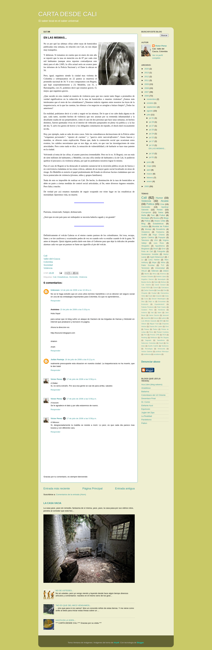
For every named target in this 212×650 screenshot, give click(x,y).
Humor (159, 197)
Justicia (144, 226)
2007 (146, 92)
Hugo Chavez (159, 235)
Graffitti (144, 235)
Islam (159, 312)
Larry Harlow (153, 260)
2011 (146, 80)
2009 (146, 84)
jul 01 (151, 157)
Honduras (161, 310)
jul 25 (151, 130)
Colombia (48, 262)
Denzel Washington (159, 299)
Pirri (145, 335)
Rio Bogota (164, 337)
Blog (143, 223)
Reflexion (153, 337)
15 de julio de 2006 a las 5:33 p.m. (75, 309)
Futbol (162, 215)
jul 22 (151, 137)
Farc (153, 215)
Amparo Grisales (147, 276)
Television (145, 240)
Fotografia (161, 251)
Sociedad (48, 265)
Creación (158, 296)
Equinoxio (145, 409)
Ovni (167, 326)
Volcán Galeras (146, 351)
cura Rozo (159, 243)
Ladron (163, 318)
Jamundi (166, 315)
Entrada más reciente (56, 488)
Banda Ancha (146, 282)
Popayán (161, 237)
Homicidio (73, 277)
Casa (158, 290)
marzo (150, 174)
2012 (146, 76)
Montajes (145, 218)
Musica (156, 218)
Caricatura (165, 287)
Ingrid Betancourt (157, 257)
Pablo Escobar (148, 265)
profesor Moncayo (162, 351)
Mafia (143, 215)
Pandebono (146, 420)
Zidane (166, 271)
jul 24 (151, 133)
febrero (150, 177)
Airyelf (116, 642)
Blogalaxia (145, 249)
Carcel (155, 287)
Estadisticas (63, 277)
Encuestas (162, 301)
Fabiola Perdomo (147, 307)
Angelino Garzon (147, 279)
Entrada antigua (125, 488)
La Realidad (146, 416)
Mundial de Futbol (160, 226)
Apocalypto (161, 279)
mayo (149, 166)
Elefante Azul (147, 405)
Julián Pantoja (57, 359)
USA (156, 240)
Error (164, 249)
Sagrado (148, 340)
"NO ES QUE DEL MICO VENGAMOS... (73, 605)
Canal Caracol (160, 285)
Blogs (166, 218)
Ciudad (153, 293)
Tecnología (149, 349)
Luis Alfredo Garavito (148, 321)
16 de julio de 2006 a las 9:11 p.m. (80, 359)
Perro (151, 332)
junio (149, 162)
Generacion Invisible (149, 254)
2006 (146, 96)
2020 (146, 69)
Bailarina (145, 391)
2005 (146, 186)
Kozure (155, 318)
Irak (152, 312)
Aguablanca (160, 246)
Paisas (146, 329)
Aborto (146, 274)
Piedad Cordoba (163, 332)
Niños (163, 262)
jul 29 (151, 122)
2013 (146, 72)
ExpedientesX (159, 304)
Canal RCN (145, 287)
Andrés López (161, 276)
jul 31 (151, 118)
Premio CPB (154, 335)
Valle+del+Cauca (52, 259)
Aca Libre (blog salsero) (151, 384)
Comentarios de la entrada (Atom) (71, 494)
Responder (55, 301)
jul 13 (151, 145)
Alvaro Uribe (159, 221)
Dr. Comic (145, 402)
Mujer (154, 262)
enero (149, 181)
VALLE (144, 271)
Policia (147, 221)
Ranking (144, 337)
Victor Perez (56, 379)
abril (149, 170)
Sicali (161, 343)
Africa (155, 274)
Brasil (155, 249)
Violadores (145, 232)
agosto (150, 111)
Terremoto (145, 268)
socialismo (157, 354)
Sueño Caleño (153, 346)
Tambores (165, 346)
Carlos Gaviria (149, 290)
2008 (146, 88)
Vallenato (155, 271)
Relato (160, 210)
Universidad (160, 268)
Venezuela (161, 349)
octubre (150, 103)
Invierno (144, 312)
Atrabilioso (146, 388)
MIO (161, 321)
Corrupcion (146, 212)
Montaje (148, 229)
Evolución (144, 304)
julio (149, 115)
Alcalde (165, 201)
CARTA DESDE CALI (67, 14)
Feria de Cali (147, 251)
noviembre (152, 99)
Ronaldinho (160, 229)
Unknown (55, 290)
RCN (164, 335)
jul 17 (151, 141)
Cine (162, 204)
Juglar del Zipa (147, 412)
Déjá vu (151, 301)
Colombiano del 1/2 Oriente (153, 395)
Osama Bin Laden (155, 326)
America (163, 274)
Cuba (167, 296)
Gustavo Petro (147, 310)
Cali (45, 256)
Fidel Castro (161, 307)
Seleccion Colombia (148, 343)
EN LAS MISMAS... (157, 148)
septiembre (152, 107)
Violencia (48, 268)
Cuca (146, 299)
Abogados (145, 246)
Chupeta (144, 293)
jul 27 (151, 126)
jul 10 (151, 153)
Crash (150, 296)
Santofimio (161, 340)
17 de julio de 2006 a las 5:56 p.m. (82, 379)
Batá (156, 282)
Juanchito (147, 318)
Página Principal (92, 488)
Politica (150, 204)
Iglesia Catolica (147, 237)
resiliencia (147, 354)
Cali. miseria (146, 285)
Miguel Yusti (154, 324)
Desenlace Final (148, 398)
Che (164, 290)
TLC (162, 265)
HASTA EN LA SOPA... (66, 620)
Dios (143, 301)
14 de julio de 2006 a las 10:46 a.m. (76, 290)
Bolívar (163, 282)
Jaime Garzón (154, 315)
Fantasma (160, 232)
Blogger (140, 642)
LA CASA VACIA (52, 503)
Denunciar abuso (150, 361)
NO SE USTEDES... (64, 590)
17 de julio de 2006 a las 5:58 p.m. (82, 418)
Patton (155, 329)
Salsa (160, 212)
